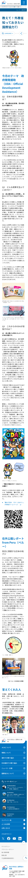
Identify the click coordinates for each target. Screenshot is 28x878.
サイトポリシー (6, 846)
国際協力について (8, 773)
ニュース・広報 (20, 10)
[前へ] (22, 6)
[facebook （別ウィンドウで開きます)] (8, 838)
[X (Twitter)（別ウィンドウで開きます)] (3, 838)
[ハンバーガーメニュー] (24, 2)
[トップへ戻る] (23, 842)
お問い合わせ (6, 828)
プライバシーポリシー (8, 849)
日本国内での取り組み (9, 763)
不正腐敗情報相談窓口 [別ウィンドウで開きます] (8, 858)
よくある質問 (6, 824)
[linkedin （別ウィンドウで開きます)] (19, 838)
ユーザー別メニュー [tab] (9, 781)
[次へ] (25, 6)
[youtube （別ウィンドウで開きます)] (14, 838)
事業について (6, 753)
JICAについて (6, 747)
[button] (7, 33)
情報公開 (4, 855)
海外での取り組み (8, 758)
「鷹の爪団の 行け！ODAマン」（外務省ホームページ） (14, 503)
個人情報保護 (5, 852)
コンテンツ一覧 (6, 820)
